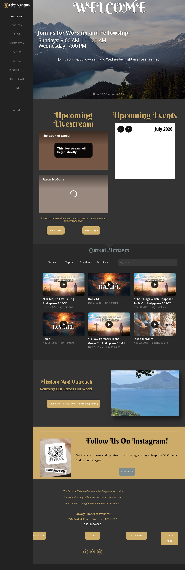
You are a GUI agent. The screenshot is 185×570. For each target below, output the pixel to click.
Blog (17, 34)
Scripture (102, 262)
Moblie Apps (170, 538)
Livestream (17, 79)
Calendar (92, 535)
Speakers (86, 262)
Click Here (127, 471)
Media (17, 61)
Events (17, 52)
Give (16, 88)
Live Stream (55, 230)
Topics (69, 262)
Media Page (91, 230)
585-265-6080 (92, 524)
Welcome (16, 16)
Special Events (136, 535)
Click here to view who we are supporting (73, 403)
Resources (16, 70)
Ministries (16, 43)
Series (52, 262)
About (17, 25)
